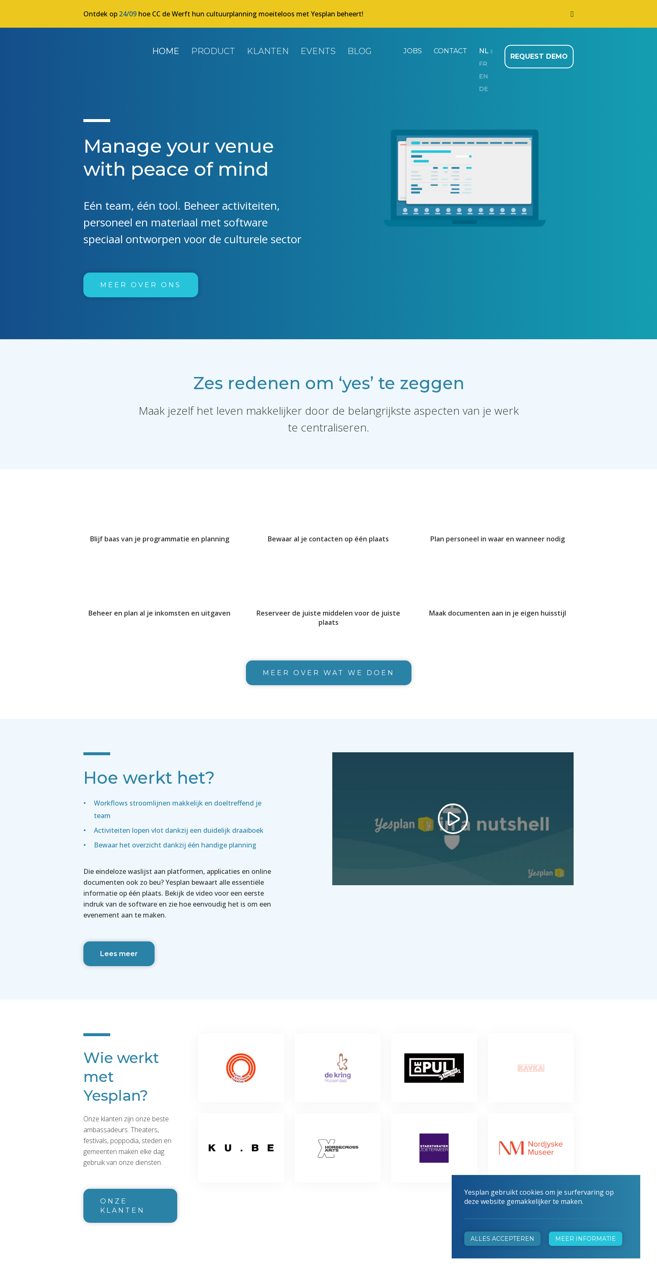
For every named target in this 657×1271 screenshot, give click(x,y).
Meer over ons (140, 279)
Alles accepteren (502, 1238)
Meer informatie (585, 1238)
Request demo (542, 50)
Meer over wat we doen (329, 667)
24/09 (128, 13)
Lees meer (119, 947)
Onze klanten (122, 1199)
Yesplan (114, 49)
